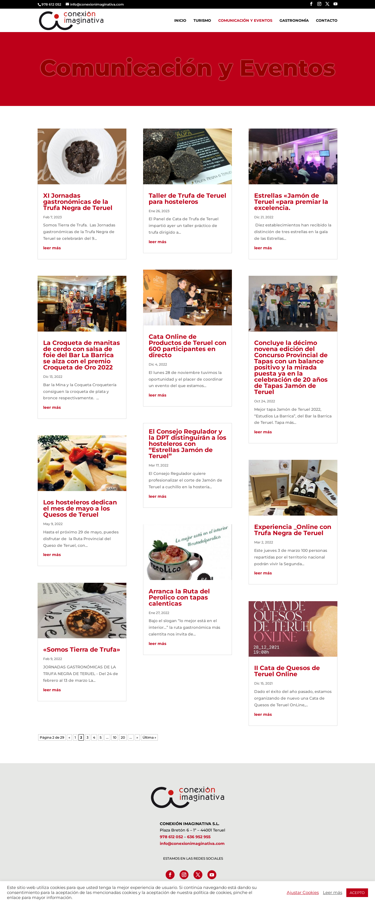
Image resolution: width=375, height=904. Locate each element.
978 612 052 (171, 836)
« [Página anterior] (69, 737)
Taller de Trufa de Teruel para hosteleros (187, 199)
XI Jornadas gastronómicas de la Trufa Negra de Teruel (77, 202)
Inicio (180, 20)
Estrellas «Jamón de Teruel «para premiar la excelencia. (291, 202)
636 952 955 (198, 836)
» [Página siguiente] (137, 737)
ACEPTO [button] (357, 892)
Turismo (202, 20)
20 (123, 737)
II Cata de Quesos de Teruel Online (287, 671)
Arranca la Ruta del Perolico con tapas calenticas (179, 597)
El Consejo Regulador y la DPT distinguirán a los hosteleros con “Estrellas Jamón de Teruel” (187, 444)
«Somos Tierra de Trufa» (81, 649)
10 (114, 737)
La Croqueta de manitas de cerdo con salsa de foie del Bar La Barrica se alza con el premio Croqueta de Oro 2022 (81, 355)
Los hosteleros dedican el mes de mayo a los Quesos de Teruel (80, 508)
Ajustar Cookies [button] (303, 892)
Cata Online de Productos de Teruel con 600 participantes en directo (187, 346)
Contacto (326, 20)
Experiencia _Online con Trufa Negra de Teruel (292, 530)
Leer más (332, 892)
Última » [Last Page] (149, 737)
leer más (52, 247)
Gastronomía (294, 20)
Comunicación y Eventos (245, 20)
